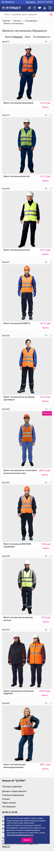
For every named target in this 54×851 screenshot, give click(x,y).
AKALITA (6, 846)
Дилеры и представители (14, 791)
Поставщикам (9, 806)
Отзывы (6, 799)
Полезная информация (13, 795)
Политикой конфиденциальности (20, 835)
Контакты (30, 2)
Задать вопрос (9, 803)
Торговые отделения (12, 786)
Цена (27, 37)
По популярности (41, 37)
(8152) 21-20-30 (44, 2)
